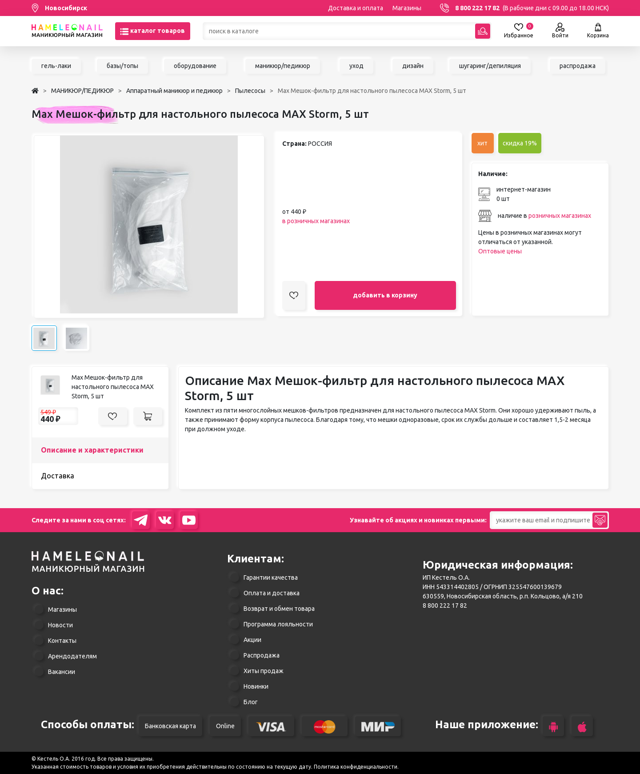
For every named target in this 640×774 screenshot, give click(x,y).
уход (356, 65)
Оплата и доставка (272, 593)
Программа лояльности (278, 624)
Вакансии (61, 671)
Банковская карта (170, 726)
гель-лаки (56, 65)
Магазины (406, 8)
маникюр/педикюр (282, 65)
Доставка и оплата (355, 8)
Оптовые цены (500, 251)
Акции (252, 639)
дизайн (413, 65)
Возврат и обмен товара (279, 608)
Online (225, 726)
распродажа (578, 65)
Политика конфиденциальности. (356, 767)
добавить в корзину (385, 295)
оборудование (195, 65)
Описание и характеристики (92, 450)
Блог (251, 702)
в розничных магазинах (316, 221)
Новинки (256, 686)
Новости (60, 625)
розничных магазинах (559, 215)
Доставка (57, 476)
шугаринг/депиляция (490, 65)
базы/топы (122, 65)
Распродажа (262, 655)
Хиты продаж (264, 670)
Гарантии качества (271, 577)
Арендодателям (72, 656)
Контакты (62, 640)
